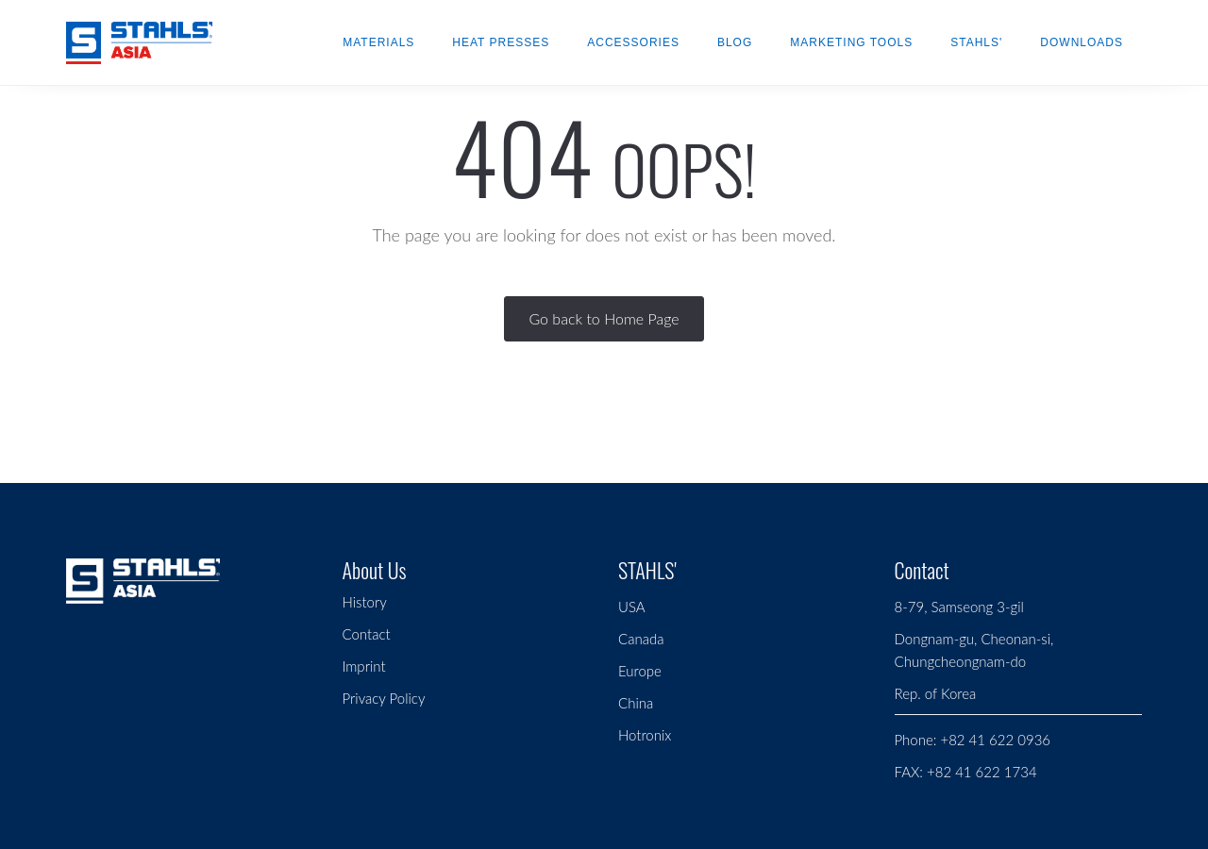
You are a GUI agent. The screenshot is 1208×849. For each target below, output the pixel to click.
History (365, 601)
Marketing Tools (851, 42)
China (635, 702)
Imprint (364, 666)
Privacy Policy (384, 698)
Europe (640, 670)
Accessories (633, 42)
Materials (378, 42)
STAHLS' (976, 42)
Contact (367, 633)
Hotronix (644, 734)
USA (632, 606)
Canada (640, 638)
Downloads (1081, 42)
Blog (734, 42)
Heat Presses (500, 42)
